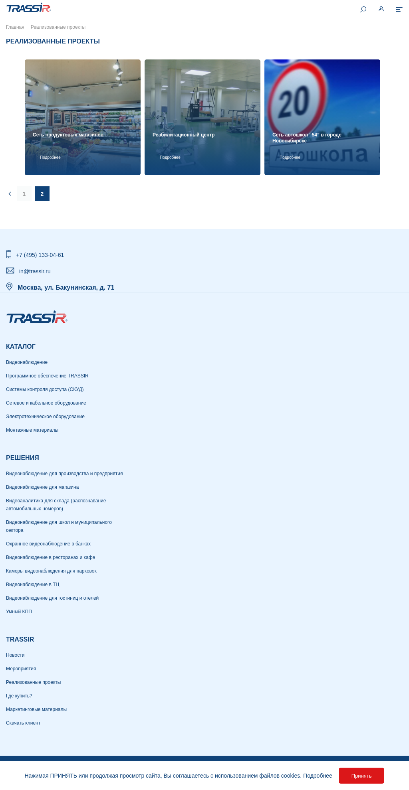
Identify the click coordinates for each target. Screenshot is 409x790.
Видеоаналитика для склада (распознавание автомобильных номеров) (56, 505)
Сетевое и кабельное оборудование (46, 403)
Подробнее (317, 775)
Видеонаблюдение (27, 362)
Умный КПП (19, 611)
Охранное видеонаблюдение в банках (48, 544)
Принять (361, 776)
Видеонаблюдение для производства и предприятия (64, 473)
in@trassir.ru (35, 271)
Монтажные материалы (32, 430)
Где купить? (19, 696)
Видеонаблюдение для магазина (42, 487)
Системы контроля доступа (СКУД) (45, 389)
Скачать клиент (23, 723)
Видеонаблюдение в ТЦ (32, 584)
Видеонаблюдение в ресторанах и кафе (50, 557)
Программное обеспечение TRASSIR (47, 376)
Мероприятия (21, 669)
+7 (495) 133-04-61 (40, 255)
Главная (15, 27)
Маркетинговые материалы (36, 709)
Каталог (21, 346)
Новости (15, 655)
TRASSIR (20, 639)
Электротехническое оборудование (45, 416)
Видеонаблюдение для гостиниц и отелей (52, 598)
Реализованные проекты (33, 682)
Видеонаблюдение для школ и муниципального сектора (59, 526)
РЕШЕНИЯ (22, 457)
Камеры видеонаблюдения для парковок (51, 571)
